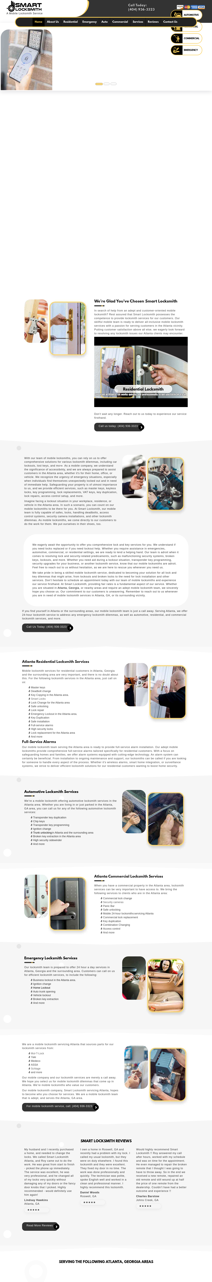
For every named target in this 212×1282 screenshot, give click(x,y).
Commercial (120, 22)
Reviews (153, 22)
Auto (104, 22)
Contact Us (170, 22)
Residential (70, 22)
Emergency (89, 22)
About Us (53, 22)
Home (38, 22)
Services (138, 22)
